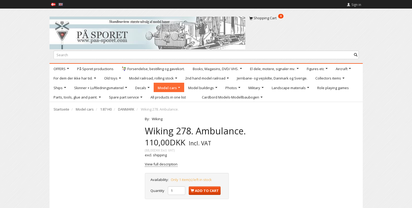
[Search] (355, 54)
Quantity (157, 190)
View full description (161, 164)
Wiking (157, 118)
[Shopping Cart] (304, 18)
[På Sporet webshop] (147, 32)
